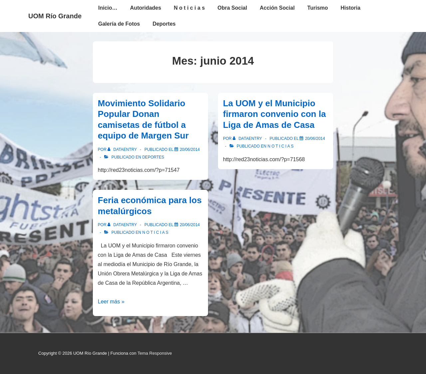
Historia (350, 8)
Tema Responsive (154, 353)
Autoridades (145, 8)
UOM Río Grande (55, 16)
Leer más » (111, 301)
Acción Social (277, 8)
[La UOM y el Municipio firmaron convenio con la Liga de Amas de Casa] (315, 138)
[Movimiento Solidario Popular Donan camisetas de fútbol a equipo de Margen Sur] (190, 149)
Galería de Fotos (119, 24)
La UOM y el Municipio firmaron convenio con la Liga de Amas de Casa (274, 114)
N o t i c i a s (189, 8)
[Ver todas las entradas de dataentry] (122, 149)
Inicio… (107, 8)
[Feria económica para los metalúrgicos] (190, 224)
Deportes (163, 24)
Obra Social (232, 8)
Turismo (317, 8)
